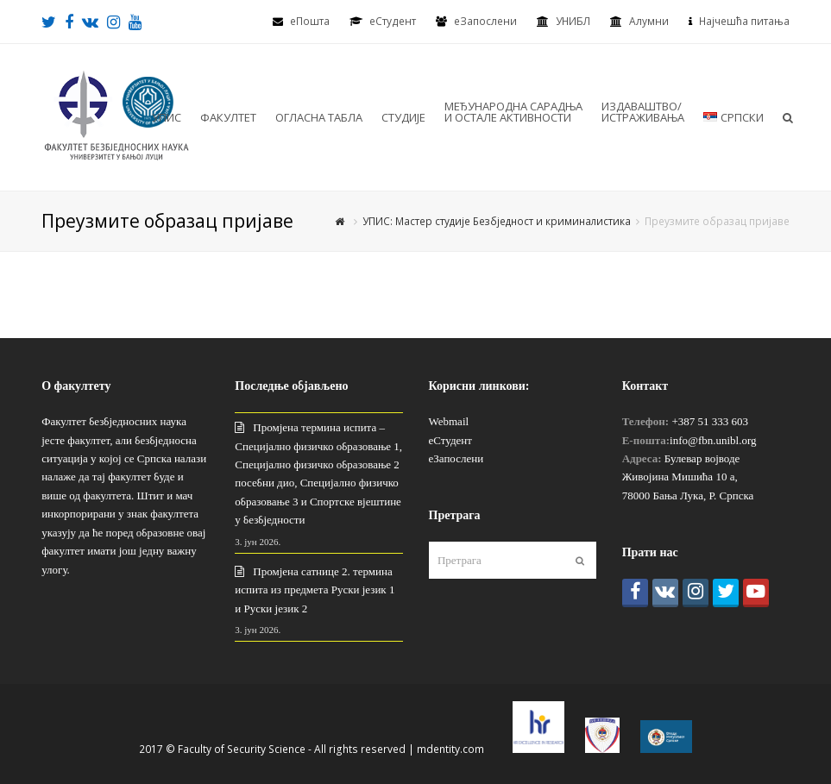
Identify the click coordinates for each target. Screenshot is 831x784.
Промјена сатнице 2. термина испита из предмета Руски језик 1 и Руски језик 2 (314, 590)
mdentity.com (450, 749)
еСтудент (450, 440)
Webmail (449, 421)
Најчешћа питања (744, 21)
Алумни (649, 21)
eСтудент (392, 21)
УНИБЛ (573, 21)
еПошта (310, 21)
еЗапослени (485, 21)
